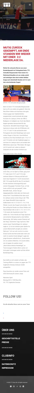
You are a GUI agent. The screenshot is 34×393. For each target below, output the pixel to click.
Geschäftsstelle (11, 338)
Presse (5, 342)
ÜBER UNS (8, 330)
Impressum (7, 368)
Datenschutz (9, 364)
